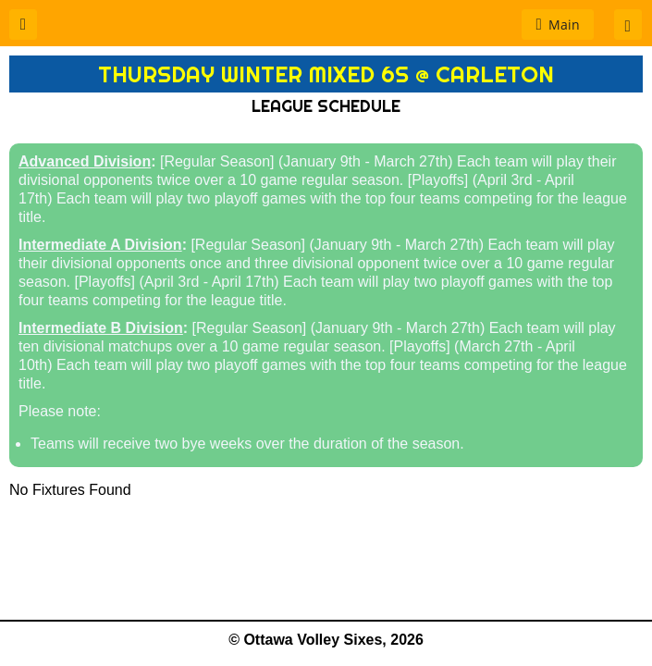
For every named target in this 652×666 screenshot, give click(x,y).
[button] (23, 24)
